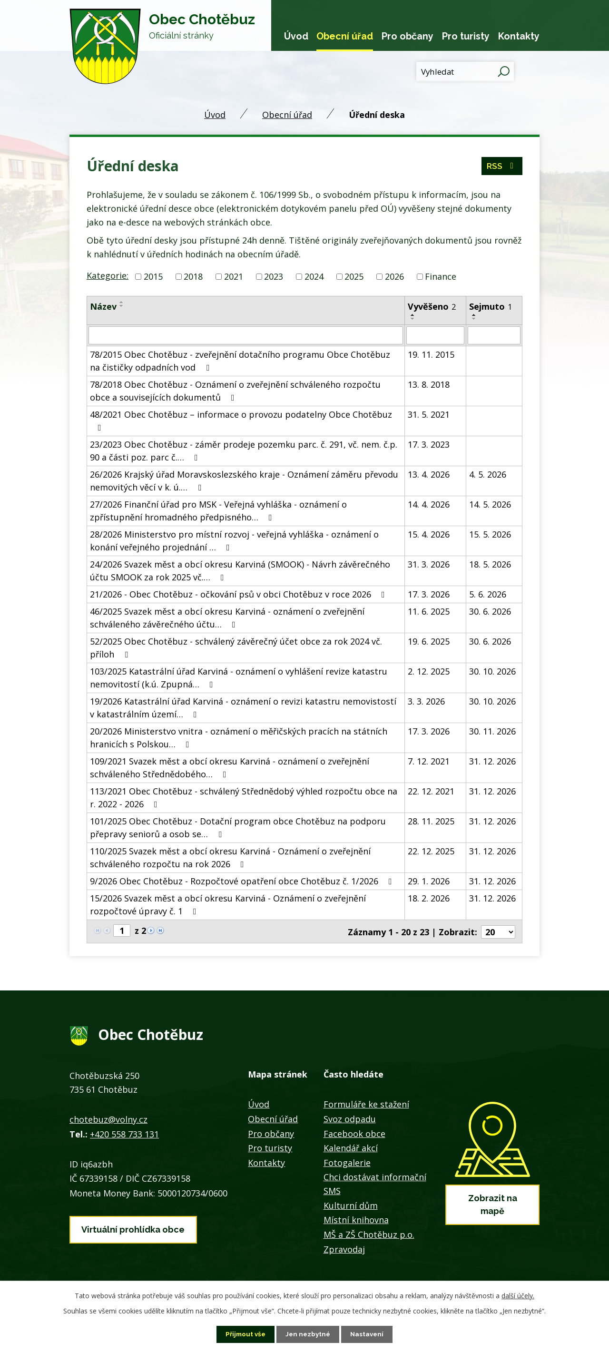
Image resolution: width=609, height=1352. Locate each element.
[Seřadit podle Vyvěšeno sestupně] (413, 319)
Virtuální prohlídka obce (133, 1227)
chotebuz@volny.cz (108, 1118)
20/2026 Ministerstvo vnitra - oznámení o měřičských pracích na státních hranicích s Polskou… (238, 737)
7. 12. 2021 (429, 761)
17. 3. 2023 (429, 444)
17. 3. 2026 (429, 594)
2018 (193, 276)
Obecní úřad (344, 36)
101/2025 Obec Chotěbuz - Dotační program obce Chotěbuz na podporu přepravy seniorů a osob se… (238, 827)
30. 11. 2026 (492, 731)
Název (103, 306)
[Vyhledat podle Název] (245, 335)
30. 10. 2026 (492, 671)
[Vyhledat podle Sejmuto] (494, 335)
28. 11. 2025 (431, 821)
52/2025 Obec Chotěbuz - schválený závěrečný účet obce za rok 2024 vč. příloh (236, 648)
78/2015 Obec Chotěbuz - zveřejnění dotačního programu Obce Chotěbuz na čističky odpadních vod (240, 361)
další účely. (517, 1295)
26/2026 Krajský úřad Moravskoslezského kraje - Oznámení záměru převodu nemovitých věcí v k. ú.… (244, 481)
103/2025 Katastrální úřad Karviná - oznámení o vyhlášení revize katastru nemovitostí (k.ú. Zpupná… (238, 678)
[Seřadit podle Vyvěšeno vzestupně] (413, 315)
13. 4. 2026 (429, 474)
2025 (353, 276)
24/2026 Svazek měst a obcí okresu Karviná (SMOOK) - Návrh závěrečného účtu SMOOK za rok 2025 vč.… (240, 570)
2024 (314, 276)
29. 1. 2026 (429, 881)
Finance (440, 276)
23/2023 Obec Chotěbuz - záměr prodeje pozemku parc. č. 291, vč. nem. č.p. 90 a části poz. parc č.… (243, 451)
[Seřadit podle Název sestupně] (122, 306)
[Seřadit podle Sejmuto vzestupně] (474, 315)
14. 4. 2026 (429, 504)
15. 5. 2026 (490, 534)
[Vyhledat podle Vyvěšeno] (435, 335)
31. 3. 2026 (429, 564)
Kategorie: (107, 275)
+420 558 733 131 (124, 1132)
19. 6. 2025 (429, 641)
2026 (394, 276)
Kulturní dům (351, 1204)
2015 (153, 276)
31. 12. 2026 (492, 761)
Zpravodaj (344, 1248)
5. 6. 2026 (487, 594)
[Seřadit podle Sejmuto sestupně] (474, 319)
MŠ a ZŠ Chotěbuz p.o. (369, 1233)
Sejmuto (490, 306)
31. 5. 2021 (429, 414)
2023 (273, 276)
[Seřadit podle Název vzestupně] (122, 302)
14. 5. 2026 (490, 504)
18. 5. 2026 (490, 564)
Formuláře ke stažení (366, 1103)
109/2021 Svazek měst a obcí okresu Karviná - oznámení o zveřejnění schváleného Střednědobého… (229, 767)
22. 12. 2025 (431, 851)
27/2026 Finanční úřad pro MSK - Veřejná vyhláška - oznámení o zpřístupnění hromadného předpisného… (218, 511)
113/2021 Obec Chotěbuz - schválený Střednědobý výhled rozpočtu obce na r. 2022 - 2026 (243, 797)
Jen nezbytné (308, 1334)
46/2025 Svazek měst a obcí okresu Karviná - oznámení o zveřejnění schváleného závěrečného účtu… (227, 618)
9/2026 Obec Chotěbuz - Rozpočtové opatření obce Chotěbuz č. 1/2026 (243, 881)
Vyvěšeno (432, 306)
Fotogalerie (347, 1161)
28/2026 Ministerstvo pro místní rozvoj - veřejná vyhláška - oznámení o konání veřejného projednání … (234, 541)
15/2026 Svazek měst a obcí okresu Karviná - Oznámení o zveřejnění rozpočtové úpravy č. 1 (228, 904)
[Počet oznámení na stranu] (498, 931)
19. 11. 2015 (431, 354)
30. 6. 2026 (490, 611)
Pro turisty (466, 36)
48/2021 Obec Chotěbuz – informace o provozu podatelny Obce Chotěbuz (241, 420)
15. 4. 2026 (429, 534)
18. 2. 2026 (429, 898)
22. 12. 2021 (431, 791)
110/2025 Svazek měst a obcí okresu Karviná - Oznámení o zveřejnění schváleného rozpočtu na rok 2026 (230, 857)
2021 (233, 276)
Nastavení (369, 1334)
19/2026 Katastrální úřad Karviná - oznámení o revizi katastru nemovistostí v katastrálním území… (243, 708)
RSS (501, 168)
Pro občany (407, 36)
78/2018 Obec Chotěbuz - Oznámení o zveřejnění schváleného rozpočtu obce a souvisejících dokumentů (235, 391)
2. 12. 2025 (429, 671)
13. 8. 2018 (429, 384)
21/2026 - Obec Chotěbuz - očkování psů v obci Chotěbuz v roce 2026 (239, 594)
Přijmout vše (244, 1334)
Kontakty (519, 36)
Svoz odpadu (350, 1118)
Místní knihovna (356, 1219)
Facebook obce (354, 1132)
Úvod (296, 36)
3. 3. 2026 (426, 701)
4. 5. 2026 (487, 474)
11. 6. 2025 (429, 611)
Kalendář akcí (351, 1147)
